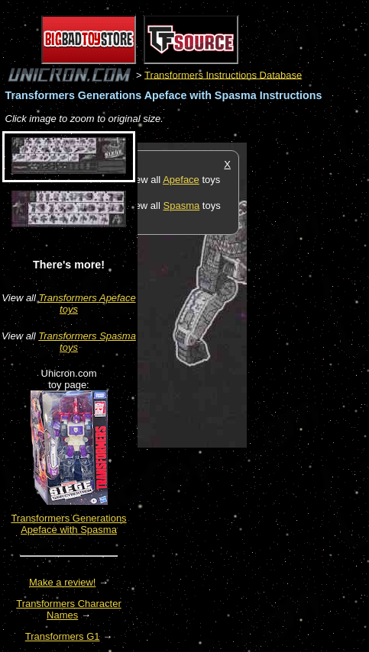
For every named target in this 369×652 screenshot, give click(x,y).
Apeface (181, 179)
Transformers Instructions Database (223, 74)
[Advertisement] (308, 371)
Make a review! (62, 582)
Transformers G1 (62, 636)
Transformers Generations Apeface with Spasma (68, 523)
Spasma (181, 205)
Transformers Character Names (68, 609)
